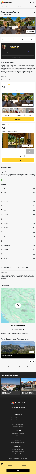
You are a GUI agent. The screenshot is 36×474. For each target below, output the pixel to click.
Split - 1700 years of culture (18, 424)
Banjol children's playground (18, 451)
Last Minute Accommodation (18, 438)
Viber (28, 52)
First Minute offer (18, 440)
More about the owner (18, 57)
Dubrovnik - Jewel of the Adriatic (18, 422)
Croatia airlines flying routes (18, 433)
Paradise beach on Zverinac (18, 449)
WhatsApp (18, 52)
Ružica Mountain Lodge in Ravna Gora (18, 458)
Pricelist (29, 115)
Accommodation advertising (18, 435)
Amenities (7, 115)
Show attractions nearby (18, 329)
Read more (3, 76)
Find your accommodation (18, 407)
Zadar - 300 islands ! (18, 426)
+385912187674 (7, 52)
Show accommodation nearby (18, 325)
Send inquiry (18, 119)
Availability (19, 115)
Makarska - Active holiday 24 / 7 (18, 419)
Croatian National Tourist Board (18, 442)
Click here (10, 465)
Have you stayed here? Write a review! (18, 366)
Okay (18, 470)
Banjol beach (18, 453)
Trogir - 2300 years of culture (18, 417)
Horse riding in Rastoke (18, 456)
